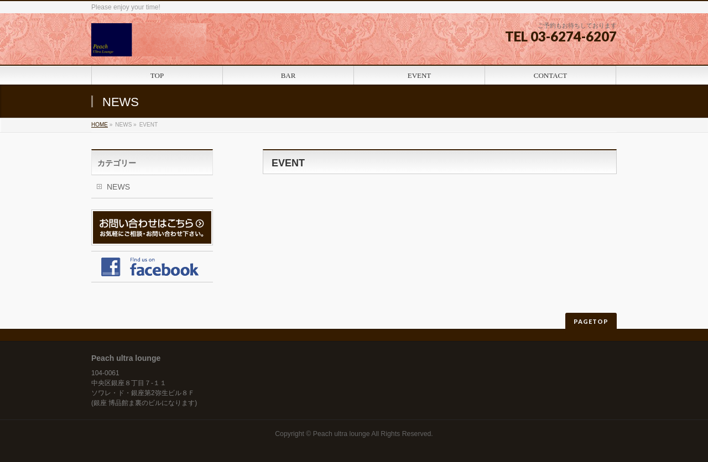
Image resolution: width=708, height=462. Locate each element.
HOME (99, 125)
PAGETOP (591, 321)
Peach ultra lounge (341, 434)
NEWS (118, 186)
